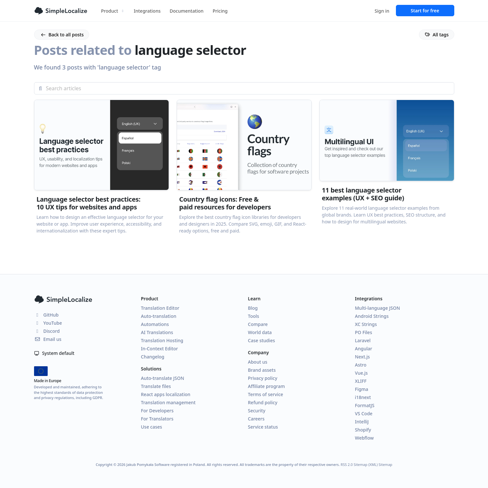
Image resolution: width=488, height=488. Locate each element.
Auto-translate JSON (162, 378)
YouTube (48, 323)
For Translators (157, 419)
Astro (361, 365)
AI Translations (157, 332)
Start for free (425, 10)
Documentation (186, 11)
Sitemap (385, 464)
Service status (263, 427)
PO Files (363, 332)
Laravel (363, 340)
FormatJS (365, 405)
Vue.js (361, 373)
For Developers (157, 410)
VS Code (364, 413)
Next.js (362, 357)
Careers (256, 419)
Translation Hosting (162, 340)
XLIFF (361, 381)
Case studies (261, 340)
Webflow (364, 438)
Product (113, 11)
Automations (155, 324)
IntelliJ (362, 422)
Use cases (151, 427)
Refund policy (263, 402)
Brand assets (262, 370)
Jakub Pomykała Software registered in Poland (165, 464)
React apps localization (166, 394)
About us (258, 362)
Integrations (147, 11)
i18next (363, 397)
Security (257, 410)
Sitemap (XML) (366, 464)
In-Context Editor (159, 348)
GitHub (46, 315)
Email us (48, 339)
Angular (363, 348)
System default (54, 353)
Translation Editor (160, 308)
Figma (361, 389)
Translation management (168, 402)
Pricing (220, 11)
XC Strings (366, 324)
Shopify (363, 430)
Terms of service (265, 394)
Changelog (152, 357)
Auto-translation (158, 316)
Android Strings (372, 316)
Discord (47, 331)
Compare (258, 324)
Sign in (382, 11)
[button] (101, 179)
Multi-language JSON (377, 308)
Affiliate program (266, 386)
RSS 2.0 (347, 464)
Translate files (156, 386)
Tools (253, 316)
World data (260, 332)
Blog (253, 308)
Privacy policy (263, 378)
